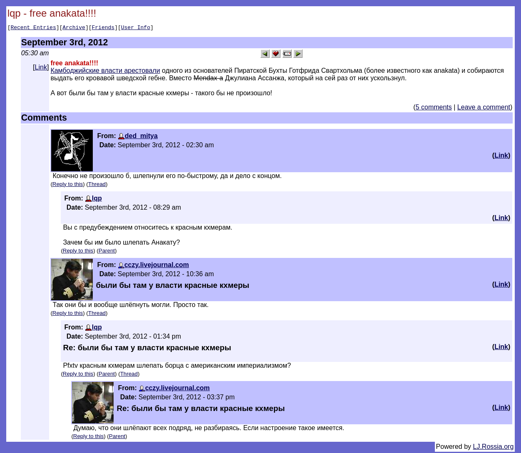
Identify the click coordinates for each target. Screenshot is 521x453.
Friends (103, 28)
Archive (73, 28)
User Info (135, 28)
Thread (97, 185)
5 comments (434, 108)
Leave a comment (483, 108)
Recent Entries (33, 28)
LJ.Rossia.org (493, 447)
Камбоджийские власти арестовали (105, 71)
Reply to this (67, 185)
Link (41, 68)
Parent (107, 252)
